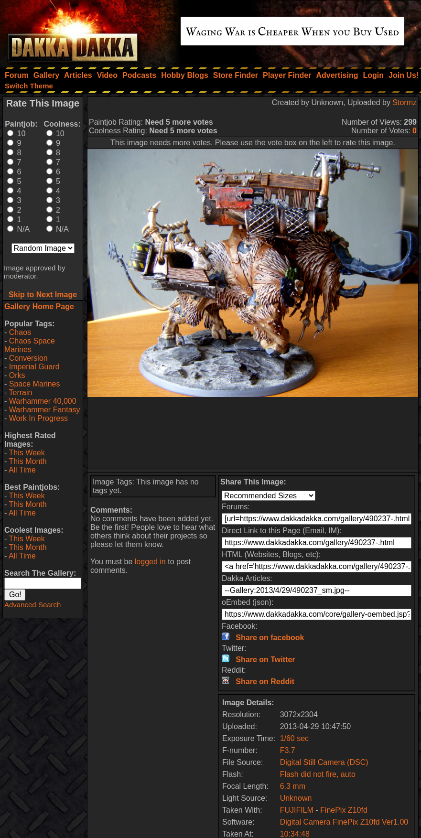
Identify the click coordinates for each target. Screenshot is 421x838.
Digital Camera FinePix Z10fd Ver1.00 (344, 822)
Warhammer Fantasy (44, 410)
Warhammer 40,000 (42, 401)
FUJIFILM (296, 810)
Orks (17, 375)
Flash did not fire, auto (318, 774)
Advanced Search (32, 605)
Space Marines (34, 384)
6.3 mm (292, 786)
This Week (26, 453)
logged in (150, 562)
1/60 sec (294, 738)
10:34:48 (295, 834)
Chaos (20, 332)
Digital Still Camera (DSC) (324, 762)
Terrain (20, 392)
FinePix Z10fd (343, 810)
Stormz (404, 102)
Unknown (296, 798)
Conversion (28, 358)
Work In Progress (38, 418)
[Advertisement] (253, 433)
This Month (27, 461)
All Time (22, 470)
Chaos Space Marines (29, 345)
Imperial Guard (34, 367)
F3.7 (287, 750)
